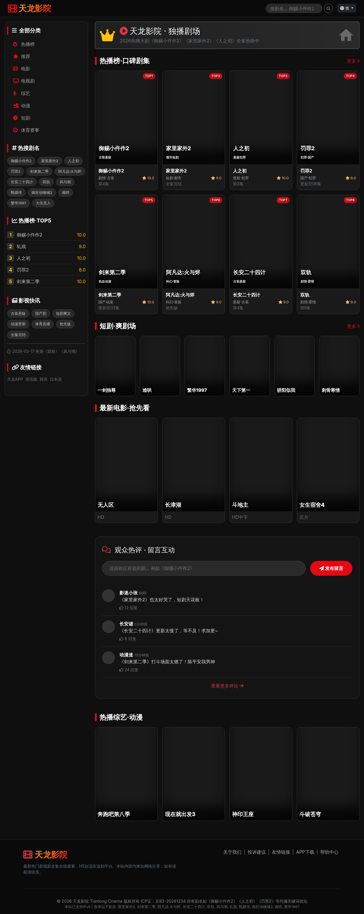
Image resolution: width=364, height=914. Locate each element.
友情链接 (281, 852)
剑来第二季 (28, 281)
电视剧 (24, 81)
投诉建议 (257, 852)
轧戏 (21, 246)
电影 (21, 68)
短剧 (21, 118)
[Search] (294, 8)
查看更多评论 (227, 686)
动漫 (21, 105)
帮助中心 (329, 852)
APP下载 (305, 852)
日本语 (56, 379)
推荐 (21, 56)
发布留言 (331, 568)
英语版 (31, 379)
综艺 (21, 93)
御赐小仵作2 (29, 235)
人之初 (23, 258)
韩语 (43, 379)
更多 (353, 61)
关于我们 (232, 852)
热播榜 (24, 44)
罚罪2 (23, 270)
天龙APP (15, 379)
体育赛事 (26, 130)
